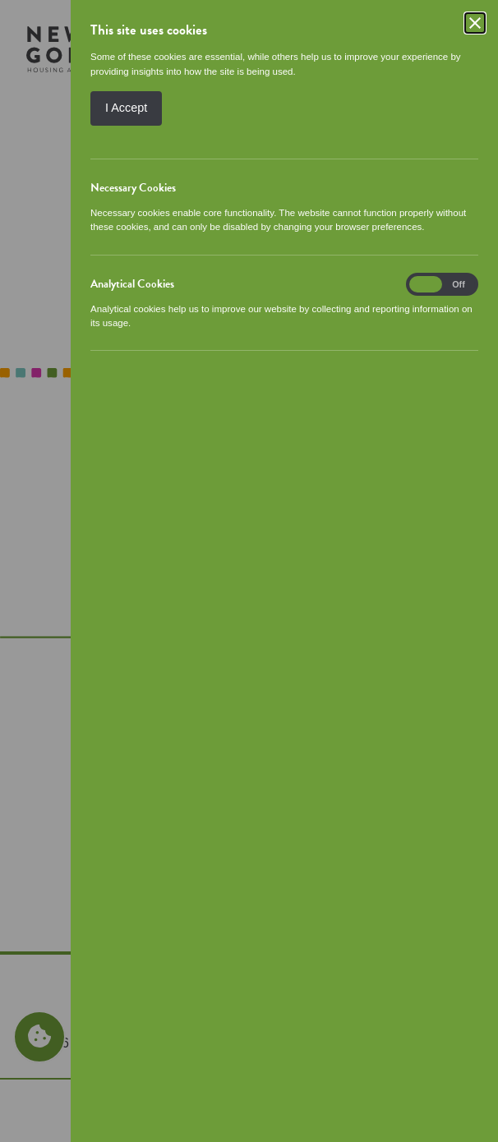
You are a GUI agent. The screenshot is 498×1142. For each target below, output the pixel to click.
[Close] (475, 23)
